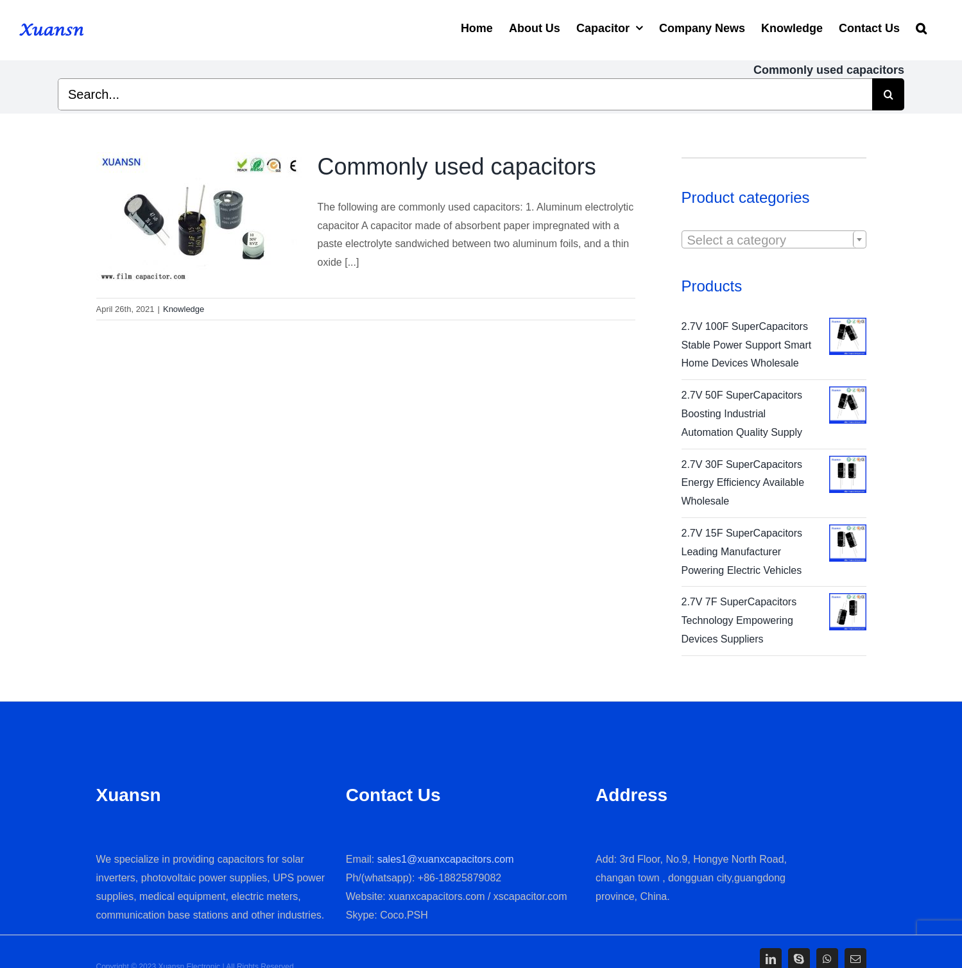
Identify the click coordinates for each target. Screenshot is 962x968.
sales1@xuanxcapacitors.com (445, 859)
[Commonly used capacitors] (199, 217)
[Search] (921, 27)
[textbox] (774, 240)
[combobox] (774, 239)
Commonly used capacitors (457, 166)
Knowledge (183, 309)
